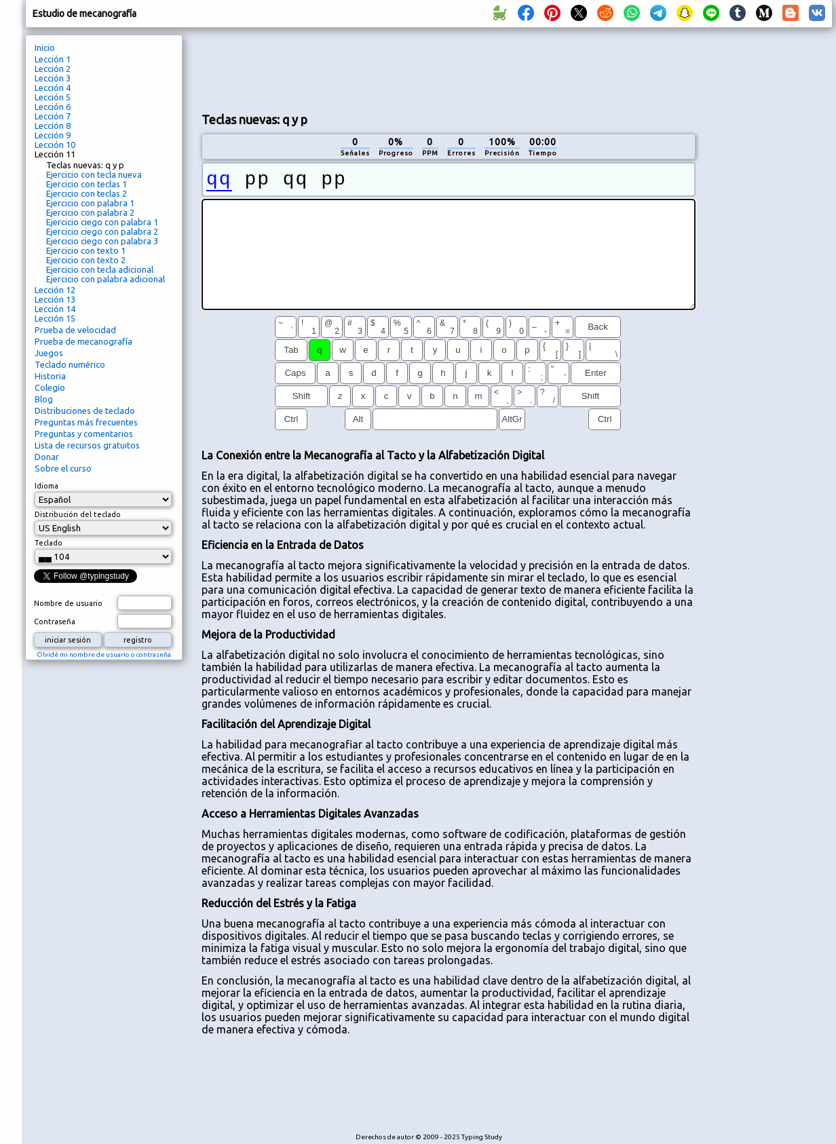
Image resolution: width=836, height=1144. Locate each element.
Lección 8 (53, 125)
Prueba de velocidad (75, 330)
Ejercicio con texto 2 (86, 260)
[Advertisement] (769, 261)
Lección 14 (55, 308)
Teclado (48, 543)
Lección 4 (53, 87)
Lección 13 (55, 299)
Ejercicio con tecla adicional (99, 269)
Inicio (45, 47)
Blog (44, 399)
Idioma (46, 486)
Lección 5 (53, 97)
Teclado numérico (70, 364)
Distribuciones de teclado (85, 410)
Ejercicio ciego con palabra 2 (102, 231)
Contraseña (54, 621)
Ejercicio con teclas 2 (86, 193)
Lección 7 (53, 116)
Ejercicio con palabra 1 (90, 203)
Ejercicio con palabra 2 (90, 212)
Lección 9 (53, 135)
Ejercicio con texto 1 (86, 250)
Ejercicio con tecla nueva (94, 174)
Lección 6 (53, 106)
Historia (50, 376)
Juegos (49, 353)
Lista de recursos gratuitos (87, 445)
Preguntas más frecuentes (86, 422)
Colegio (50, 387)
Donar (47, 456)
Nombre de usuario (68, 603)
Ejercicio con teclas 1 (86, 184)
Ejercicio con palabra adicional (105, 279)
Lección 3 (53, 78)
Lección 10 (55, 144)
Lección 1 (53, 59)
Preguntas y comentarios (84, 433)
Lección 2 (53, 68)
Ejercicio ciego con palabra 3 (102, 241)
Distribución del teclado (78, 514)
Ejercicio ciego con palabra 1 (102, 222)
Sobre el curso (63, 468)
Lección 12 (55, 289)
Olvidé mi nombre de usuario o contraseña (104, 654)
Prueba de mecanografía (83, 341)
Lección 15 (55, 318)
